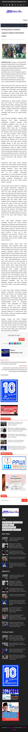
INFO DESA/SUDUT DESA (9, 527)
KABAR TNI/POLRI (7, 522)
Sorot (11, 524)
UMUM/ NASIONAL (7, 529)
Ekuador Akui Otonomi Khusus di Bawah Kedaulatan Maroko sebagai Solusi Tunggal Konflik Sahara (17, 448)
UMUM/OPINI (17, 529)
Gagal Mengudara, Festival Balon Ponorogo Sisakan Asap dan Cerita (17, 644)
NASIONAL (5, 524)
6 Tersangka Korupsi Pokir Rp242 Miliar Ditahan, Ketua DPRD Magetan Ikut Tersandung (17, 436)
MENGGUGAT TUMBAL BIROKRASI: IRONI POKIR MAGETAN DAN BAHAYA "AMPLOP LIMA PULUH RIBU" (17, 430)
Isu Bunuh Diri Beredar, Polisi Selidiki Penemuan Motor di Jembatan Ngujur (15, 424)
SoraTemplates (10, 727)
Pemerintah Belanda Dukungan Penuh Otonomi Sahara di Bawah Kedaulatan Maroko (17, 650)
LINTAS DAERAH (18, 522)
